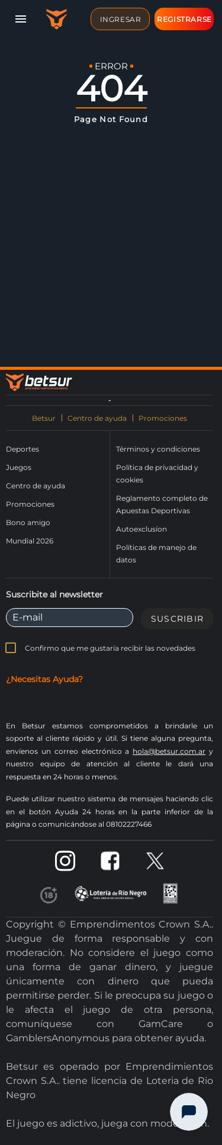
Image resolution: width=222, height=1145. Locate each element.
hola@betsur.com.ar (169, 751)
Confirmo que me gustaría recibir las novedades (110, 648)
